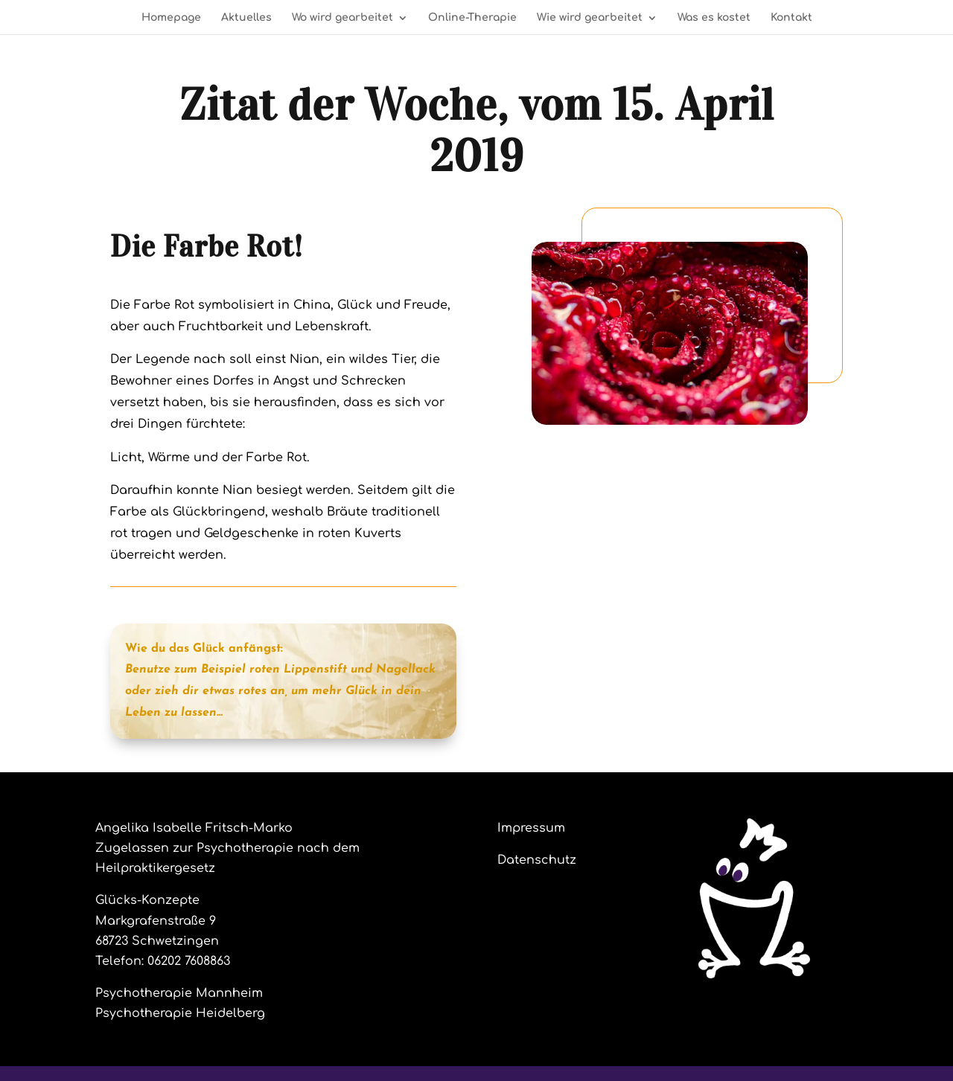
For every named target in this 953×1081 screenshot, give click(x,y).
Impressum (531, 828)
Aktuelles (246, 18)
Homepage (171, 18)
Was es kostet (714, 18)
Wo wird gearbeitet (342, 18)
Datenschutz (536, 860)
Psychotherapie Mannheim (179, 993)
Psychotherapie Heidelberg (180, 1013)
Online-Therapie (472, 18)
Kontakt (791, 18)
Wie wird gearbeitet (590, 18)
